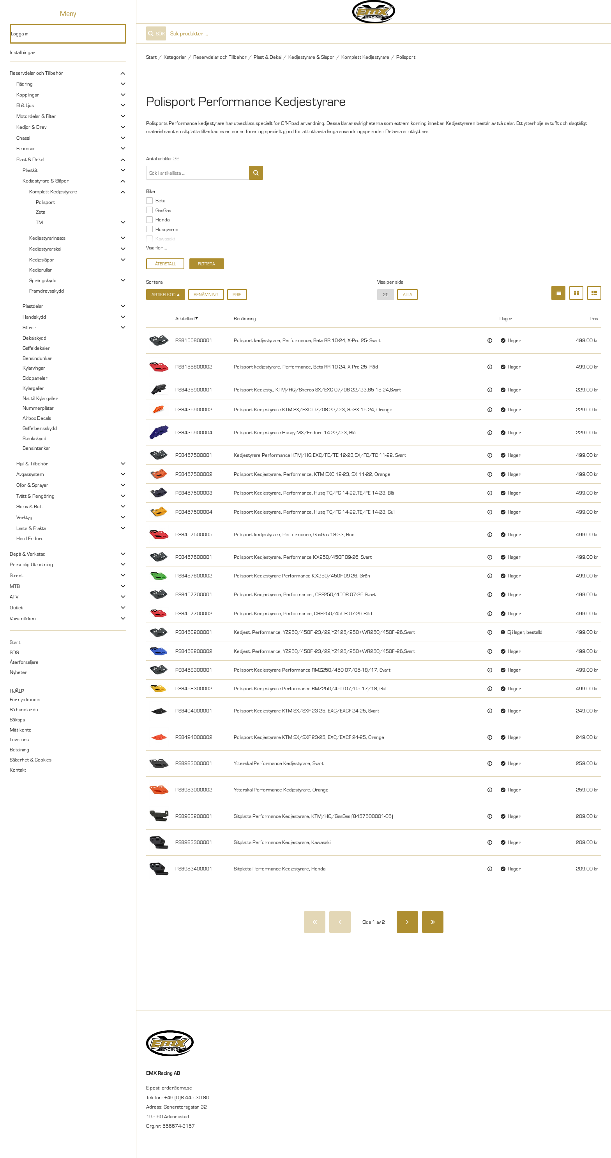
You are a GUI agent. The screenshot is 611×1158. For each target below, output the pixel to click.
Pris (237, 294)
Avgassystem (30, 474)
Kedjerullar (40, 270)
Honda (162, 219)
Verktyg (24, 517)
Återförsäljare (24, 662)
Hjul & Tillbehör (32, 463)
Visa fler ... (156, 247)
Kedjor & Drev (31, 127)
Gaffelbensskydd (40, 428)
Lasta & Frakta (31, 528)
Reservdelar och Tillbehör (36, 73)
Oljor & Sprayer (32, 485)
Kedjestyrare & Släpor (46, 180)
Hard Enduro (30, 538)
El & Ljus (25, 105)
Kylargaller (33, 388)
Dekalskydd (34, 338)
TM (39, 222)
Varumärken (23, 618)
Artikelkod (184, 318)
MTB (15, 586)
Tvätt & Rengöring (35, 496)
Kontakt (18, 770)
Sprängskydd (43, 280)
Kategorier (175, 57)
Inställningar (22, 52)
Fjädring (24, 84)
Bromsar (25, 148)
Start (15, 642)
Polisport (45, 202)
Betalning (19, 749)
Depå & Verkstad (28, 554)
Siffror (29, 327)
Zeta (40, 212)
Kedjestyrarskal (45, 249)
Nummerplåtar (38, 408)
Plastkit (30, 170)
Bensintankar (36, 448)
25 (385, 294)
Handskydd (34, 317)
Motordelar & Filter (36, 116)
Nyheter (18, 672)
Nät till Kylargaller (40, 398)
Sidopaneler (35, 378)
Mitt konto (21, 729)
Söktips (17, 719)
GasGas (163, 210)
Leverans (19, 739)
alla (407, 294)
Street (16, 575)
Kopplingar (27, 94)
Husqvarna (166, 229)
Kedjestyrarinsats (47, 238)
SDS (14, 652)
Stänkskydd (34, 438)
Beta (160, 200)
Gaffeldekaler (36, 348)
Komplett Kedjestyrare (53, 191)
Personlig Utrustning (31, 564)
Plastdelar (33, 306)
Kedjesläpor (41, 259)
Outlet (16, 607)
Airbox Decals (37, 418)
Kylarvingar (34, 368)
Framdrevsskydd (46, 291)
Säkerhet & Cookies (30, 759)
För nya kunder (25, 699)
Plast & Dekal (30, 159)
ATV (14, 596)
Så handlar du (24, 709)
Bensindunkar (37, 358)
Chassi (23, 138)
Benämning (206, 294)
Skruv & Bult (29, 506)
